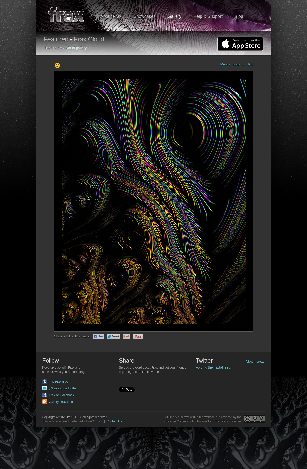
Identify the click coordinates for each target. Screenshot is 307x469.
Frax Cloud (89, 39)
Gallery (174, 16)
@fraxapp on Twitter (63, 388)
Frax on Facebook (61, 395)
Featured (55, 39)
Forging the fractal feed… (215, 367)
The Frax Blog (59, 381)
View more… (255, 361)
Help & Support (208, 16)
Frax (69, 16)
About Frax (111, 16)
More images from (236, 64)
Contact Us (114, 421)
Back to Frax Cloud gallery (65, 48)
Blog (239, 16)
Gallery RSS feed (61, 402)
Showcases (145, 16)
